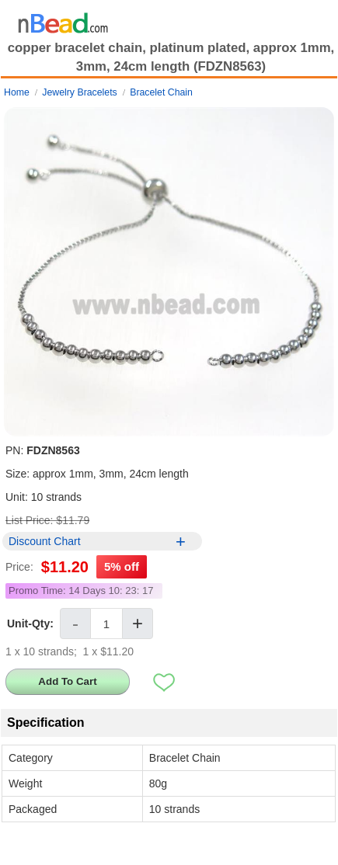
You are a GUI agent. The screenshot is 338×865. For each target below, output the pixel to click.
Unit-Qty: (30, 623)
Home (17, 92)
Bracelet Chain (161, 92)
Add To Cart (67, 681)
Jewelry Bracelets (79, 92)
